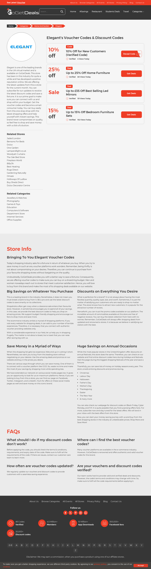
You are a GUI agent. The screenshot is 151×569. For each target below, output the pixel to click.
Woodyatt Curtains (16, 154)
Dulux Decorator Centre (18, 185)
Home (73, 11)
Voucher (21, 2)
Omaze (10, 176)
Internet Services (15, 217)
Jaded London (14, 138)
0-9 (10, 545)
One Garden (13, 148)
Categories (138, 11)
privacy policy (100, 564)
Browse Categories (87, 3)
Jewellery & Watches (17, 198)
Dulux (10, 145)
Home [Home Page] (11, 26)
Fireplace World (14, 160)
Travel (126, 11)
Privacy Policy (121, 3)
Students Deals (113, 11)
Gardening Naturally (16, 173)
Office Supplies (14, 220)
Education (12, 207)
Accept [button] (141, 565)
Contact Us (140, 3)
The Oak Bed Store (16, 157)
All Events (100, 3)
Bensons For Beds (15, 141)
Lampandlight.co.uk (16, 151)
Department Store (16, 213)
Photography (13, 201)
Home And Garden (41, 26)
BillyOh (10, 163)
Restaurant (97, 11)
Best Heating (13, 167)
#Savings (84, 11)
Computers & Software (18, 210)
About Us (73, 3)
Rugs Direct (12, 170)
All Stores (110, 3)
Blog (131, 3)
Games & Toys (13, 204)
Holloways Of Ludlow (17, 179)
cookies (6, 567)
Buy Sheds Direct (15, 182)
